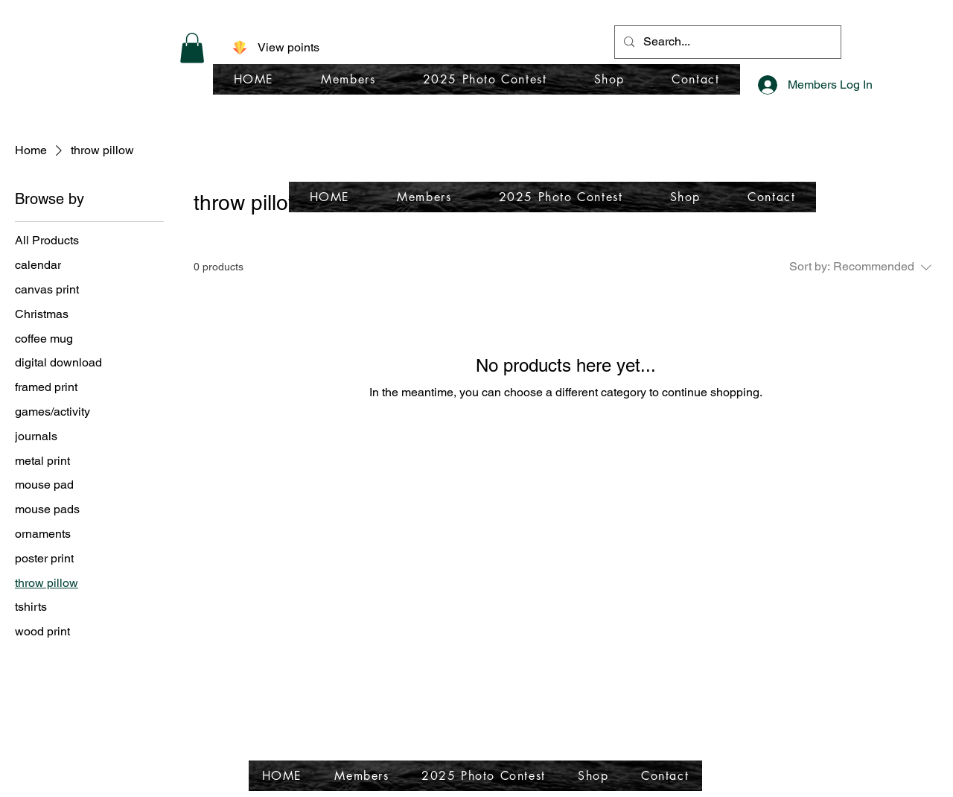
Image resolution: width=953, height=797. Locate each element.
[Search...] (726, 42)
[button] (192, 48)
